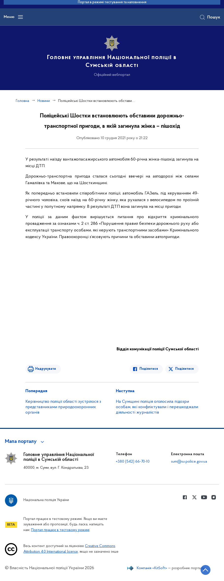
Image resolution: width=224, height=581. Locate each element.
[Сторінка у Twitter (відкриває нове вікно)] (194, 497)
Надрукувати (45, 369)
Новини (43, 101)
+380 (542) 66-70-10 (133, 462)
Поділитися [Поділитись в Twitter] (184, 369)
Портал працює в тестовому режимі (60, 530)
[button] (25, 442)
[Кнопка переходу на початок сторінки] (205, 570)
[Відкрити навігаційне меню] (20, 17)
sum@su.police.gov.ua (189, 462)
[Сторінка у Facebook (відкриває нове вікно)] (185, 497)
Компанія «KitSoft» (152, 568)
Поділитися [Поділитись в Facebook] (148, 369)
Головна (22, 101)
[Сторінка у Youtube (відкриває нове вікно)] (204, 497)
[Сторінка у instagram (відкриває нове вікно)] (214, 497)
